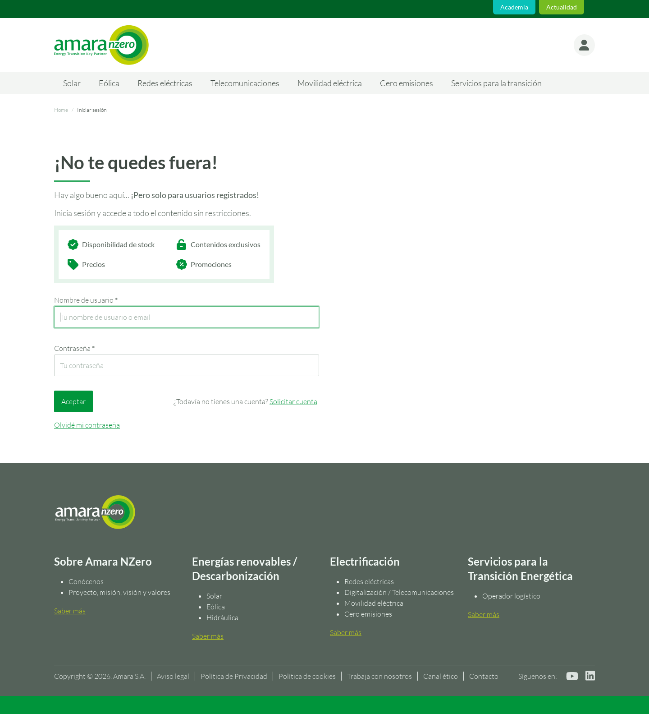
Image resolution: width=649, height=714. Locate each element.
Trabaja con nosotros (379, 676)
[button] (584, 45)
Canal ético (440, 676)
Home (61, 109)
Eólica (109, 83)
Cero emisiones (406, 83)
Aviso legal (173, 676)
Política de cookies (307, 676)
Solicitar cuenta (293, 401)
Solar (72, 83)
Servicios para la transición (496, 83)
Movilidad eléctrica (329, 83)
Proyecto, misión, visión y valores (119, 592)
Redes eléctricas (164, 83)
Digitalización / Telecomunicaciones (399, 592)
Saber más (70, 610)
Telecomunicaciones (244, 83)
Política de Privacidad (234, 676)
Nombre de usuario (86, 299)
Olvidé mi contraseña (87, 424)
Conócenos (86, 581)
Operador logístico (511, 595)
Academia (514, 7)
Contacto (483, 676)
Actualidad (561, 7)
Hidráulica (222, 617)
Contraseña (74, 348)
